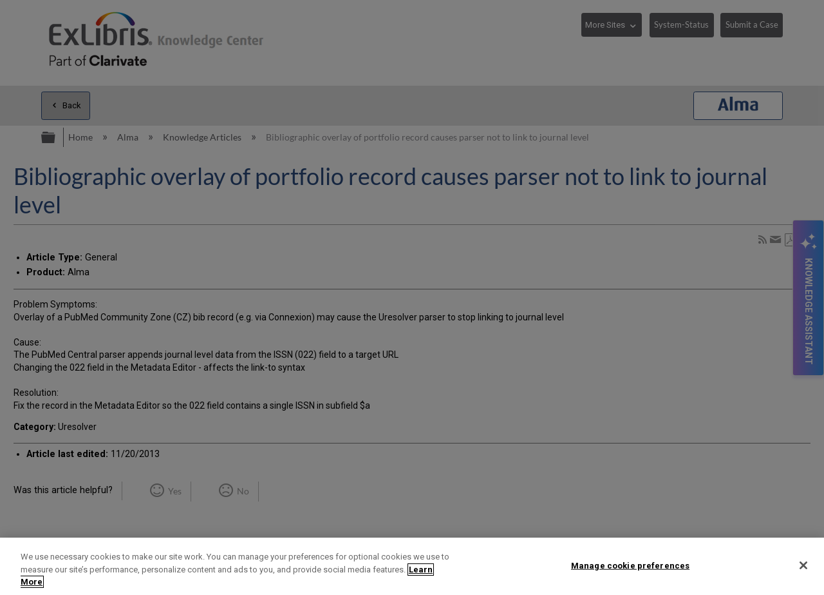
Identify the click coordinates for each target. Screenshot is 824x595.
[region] (412, 566)
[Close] (803, 565)
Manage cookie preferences (630, 565)
